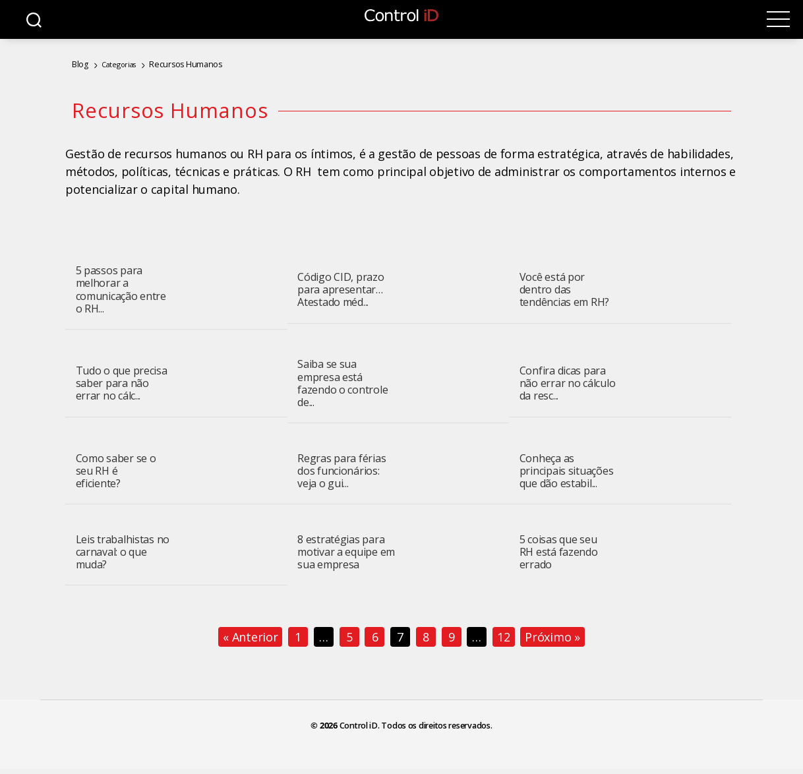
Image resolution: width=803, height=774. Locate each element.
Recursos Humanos (178, 64)
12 (503, 637)
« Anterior (250, 637)
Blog (79, 64)
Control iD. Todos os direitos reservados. (416, 725)
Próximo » (552, 637)
